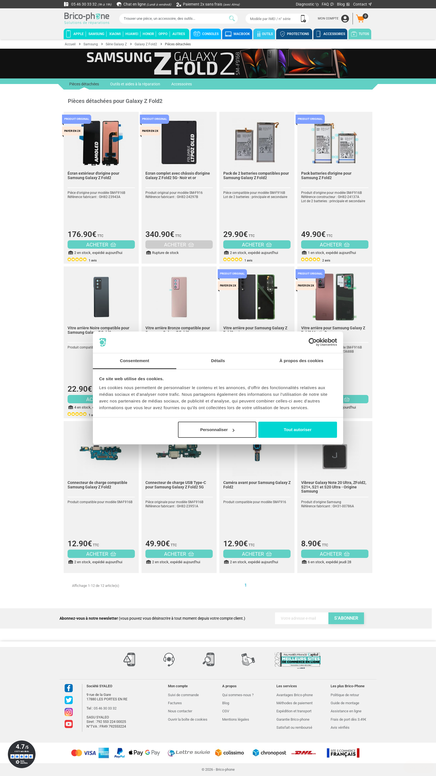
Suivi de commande (183, 695)
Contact (362, 4)
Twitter (69, 700)
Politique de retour (345, 695)
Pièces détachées (84, 86)
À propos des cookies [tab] (301, 360)
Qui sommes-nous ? (238, 695)
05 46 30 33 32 (88, 4)
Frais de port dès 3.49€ (348, 719)
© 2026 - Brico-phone (218, 769)
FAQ (328, 4)
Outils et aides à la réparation (135, 84)
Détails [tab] (218, 360)
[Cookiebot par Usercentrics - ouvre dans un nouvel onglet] (312, 342)
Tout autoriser (298, 429)
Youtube (69, 724)
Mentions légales (235, 719)
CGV (225, 711)
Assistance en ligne (346, 711)
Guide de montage (345, 703)
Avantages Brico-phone (294, 695)
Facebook (69, 688)
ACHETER (101, 245)
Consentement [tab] (134, 360)
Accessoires (181, 84)
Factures (175, 703)
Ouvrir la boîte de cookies (187, 719)
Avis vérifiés (340, 727)
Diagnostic (307, 4)
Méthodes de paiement (294, 703)
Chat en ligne (144, 4)
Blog (343, 4)
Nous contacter (180, 711)
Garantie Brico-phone (292, 719)
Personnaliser (217, 429)
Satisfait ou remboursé (294, 727)
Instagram (69, 712)
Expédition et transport (293, 711)
